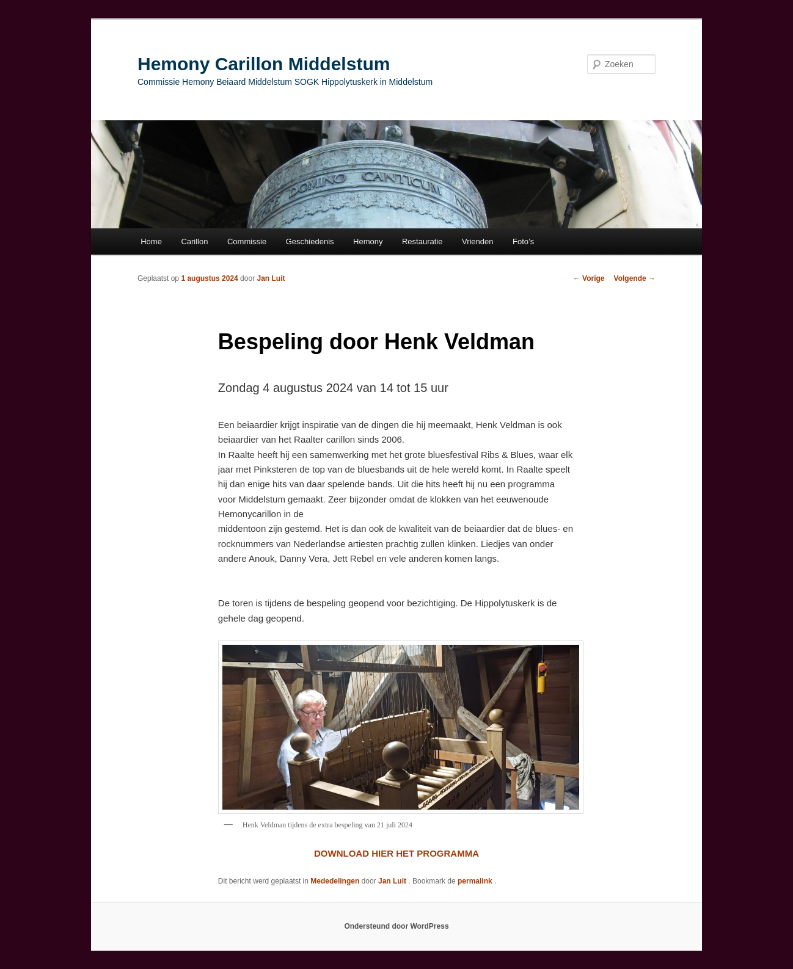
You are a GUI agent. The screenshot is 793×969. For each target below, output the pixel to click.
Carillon (194, 241)
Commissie (246, 241)
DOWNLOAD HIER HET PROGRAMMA (396, 853)
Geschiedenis (310, 241)
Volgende (635, 278)
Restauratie (422, 241)
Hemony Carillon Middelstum (263, 64)
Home (151, 241)
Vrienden (478, 241)
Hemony (367, 241)
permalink (476, 881)
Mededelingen (334, 881)
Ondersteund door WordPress (396, 926)
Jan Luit (271, 278)
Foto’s (523, 241)
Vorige (589, 278)
